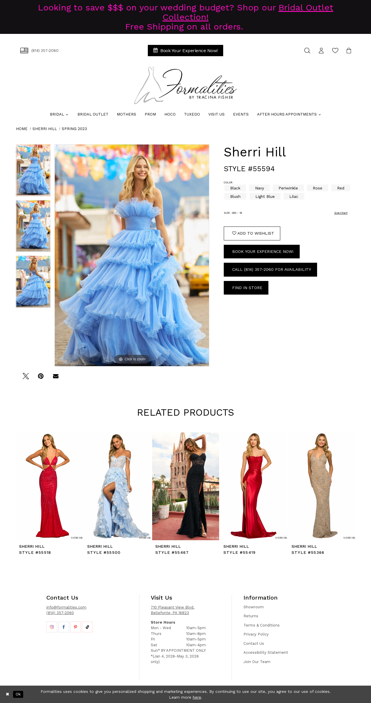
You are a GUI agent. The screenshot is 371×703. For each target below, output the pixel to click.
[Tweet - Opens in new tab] (25, 378)
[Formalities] (185, 85)
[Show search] (307, 50)
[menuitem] (39, 50)
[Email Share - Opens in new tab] (55, 378)
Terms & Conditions (261, 625)
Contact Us (253, 643)
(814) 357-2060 (60, 613)
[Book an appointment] (185, 50)
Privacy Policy (256, 634)
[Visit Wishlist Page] (335, 50)
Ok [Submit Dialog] (18, 694)
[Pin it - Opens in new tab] (40, 378)
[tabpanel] (33, 172)
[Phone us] (39, 50)
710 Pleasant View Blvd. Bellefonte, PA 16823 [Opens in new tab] (172, 610)
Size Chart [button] (341, 212)
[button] (321, 50)
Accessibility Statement (265, 652)
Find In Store (247, 287)
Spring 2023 (74, 129)
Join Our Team (256, 662)
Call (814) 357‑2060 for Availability (271, 269)
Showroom (253, 607)
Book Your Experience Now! (263, 251)
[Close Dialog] (7, 694)
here (197, 697)
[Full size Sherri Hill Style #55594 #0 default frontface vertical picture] (132, 255)
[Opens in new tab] (51, 627)
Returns (250, 616)
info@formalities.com (66, 607)
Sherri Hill (44, 129)
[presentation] (49, 486)
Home (22, 129)
